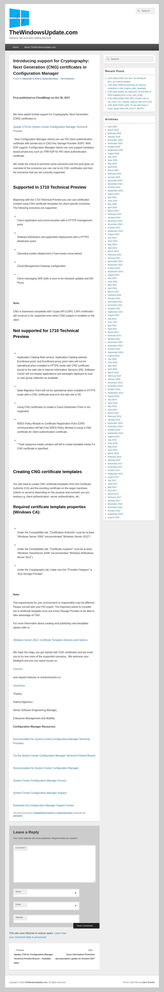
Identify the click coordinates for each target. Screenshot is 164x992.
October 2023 (114, 227)
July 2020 (112, 359)
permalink (17, 816)
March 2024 (113, 211)
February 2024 (114, 214)
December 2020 (115, 342)
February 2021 (114, 335)
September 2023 (115, 231)
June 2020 (112, 362)
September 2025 (115, 150)
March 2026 (113, 130)
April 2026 (112, 126)
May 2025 (112, 163)
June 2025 (112, 160)
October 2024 (114, 187)
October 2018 (114, 430)
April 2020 (112, 369)
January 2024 (114, 217)
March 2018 (113, 453)
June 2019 (112, 403)
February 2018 (114, 456)
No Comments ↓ (68, 79)
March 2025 (113, 170)
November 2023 (115, 224)
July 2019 (112, 399)
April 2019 (112, 409)
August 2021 (113, 315)
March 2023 (113, 251)
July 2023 (112, 237)
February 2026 (114, 133)
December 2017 (115, 463)
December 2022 (115, 261)
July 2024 (112, 197)
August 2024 (113, 194)
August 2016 (113, 517)
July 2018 (112, 440)
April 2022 (112, 288)
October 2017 (114, 470)
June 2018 (112, 443)
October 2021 (114, 308)
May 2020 (112, 366)
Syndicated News (50, 79)
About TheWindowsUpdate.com (40, 47)
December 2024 (115, 180)
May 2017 (112, 487)
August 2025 (113, 153)
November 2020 (115, 345)
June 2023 (112, 241)
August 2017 (113, 477)
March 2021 (113, 332)
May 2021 (112, 325)
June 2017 (112, 484)
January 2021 (114, 339)
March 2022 (113, 291)
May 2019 (112, 406)
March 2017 (113, 494)
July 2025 (112, 157)
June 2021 (112, 322)
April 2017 (112, 490)
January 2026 (114, 136)
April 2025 (112, 167)
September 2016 (115, 514)
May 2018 (112, 446)
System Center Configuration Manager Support (40, 793)
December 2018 (115, 423)
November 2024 (115, 184)
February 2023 (114, 254)
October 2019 (114, 389)
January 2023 (114, 258)
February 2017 (114, 497)
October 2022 (114, 268)
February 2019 (114, 416)
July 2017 (112, 480)
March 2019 (113, 413)
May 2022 (112, 285)
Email (18, 904)
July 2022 (112, 278)
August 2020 (113, 355)
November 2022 (115, 265)
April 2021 (112, 329)
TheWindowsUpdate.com (43, 32)
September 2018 (115, 433)
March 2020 (113, 372)
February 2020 (114, 376)
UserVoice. (19, 685)
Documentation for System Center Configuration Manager (45, 768)
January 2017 (114, 500)
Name (18, 891)
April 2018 (112, 450)
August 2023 (113, 234)
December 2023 (115, 221)
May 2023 (112, 244)
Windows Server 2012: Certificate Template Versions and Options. (50, 640)
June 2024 (112, 200)
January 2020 (114, 379)
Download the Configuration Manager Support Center (43, 805)
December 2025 (115, 140)
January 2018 (114, 460)
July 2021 (112, 318)
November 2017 (115, 467)
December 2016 (115, 504)
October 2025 (114, 147)
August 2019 (113, 396)
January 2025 (114, 177)
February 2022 (114, 295)
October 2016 (114, 510)
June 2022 (112, 281)
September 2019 (115, 393)
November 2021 (115, 305)
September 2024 (115, 190)
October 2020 (114, 349)
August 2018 (113, 436)
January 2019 (114, 420)
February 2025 (114, 173)
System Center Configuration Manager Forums (39, 780)
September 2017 (115, 473)
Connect (18, 669)
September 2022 (115, 271)
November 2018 (115, 426)
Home (16, 47)
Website (19, 917)
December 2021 (115, 302)
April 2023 (112, 248)
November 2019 (115, 386)
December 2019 (115, 382)
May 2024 (112, 204)
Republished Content (44, 813)
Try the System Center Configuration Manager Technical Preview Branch (54, 755)
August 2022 (113, 275)
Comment (21, 847)
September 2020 (115, 352)
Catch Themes (148, 982)
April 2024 (112, 207)
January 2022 (114, 298)
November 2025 (115, 143)
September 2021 (115, 312)
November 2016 (115, 507)
